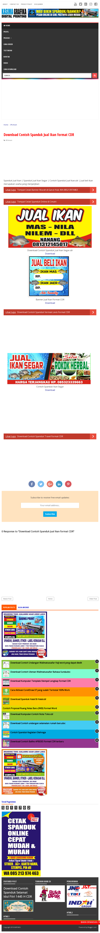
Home (7, 25)
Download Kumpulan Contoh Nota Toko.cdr (31, 714)
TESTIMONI (8, 50)
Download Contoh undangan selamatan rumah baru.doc (37, 723)
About (5, 4)
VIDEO (6, 63)
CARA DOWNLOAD (10, 69)
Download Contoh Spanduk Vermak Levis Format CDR (43, 312)
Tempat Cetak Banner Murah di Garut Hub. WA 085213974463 (47, 189)
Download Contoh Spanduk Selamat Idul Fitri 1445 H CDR (18, 892)
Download (50, 253)
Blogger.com (92, 927)
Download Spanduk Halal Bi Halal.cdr (28, 699)
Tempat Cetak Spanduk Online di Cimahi (36, 201)
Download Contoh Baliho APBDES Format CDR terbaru (37, 741)
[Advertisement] (50, 99)
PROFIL (6, 31)
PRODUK (7, 38)
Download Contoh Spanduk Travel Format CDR (40, 436)
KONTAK (7, 56)
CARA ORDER (8, 44)
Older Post (93, 599)
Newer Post (7, 599)
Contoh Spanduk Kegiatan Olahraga (28, 732)
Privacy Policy (26, 4)
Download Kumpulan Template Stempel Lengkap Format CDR (40, 681)
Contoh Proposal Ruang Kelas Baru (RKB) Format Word (30, 708)
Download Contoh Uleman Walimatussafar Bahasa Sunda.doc (40, 671)
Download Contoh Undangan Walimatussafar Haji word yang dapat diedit (46, 662)
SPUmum (9, 140)
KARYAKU (17, 927)
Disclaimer (38, 4)
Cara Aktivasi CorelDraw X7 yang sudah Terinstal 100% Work (40, 690)
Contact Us (14, 4)
